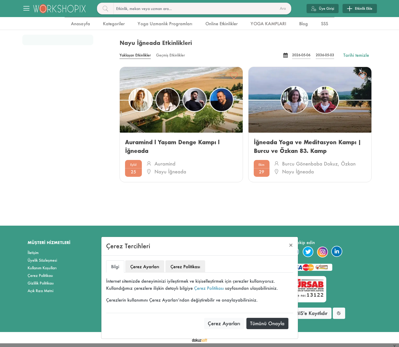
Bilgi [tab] (115, 266)
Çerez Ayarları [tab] (144, 266)
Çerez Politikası (209, 288)
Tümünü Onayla (267, 323)
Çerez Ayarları (224, 323)
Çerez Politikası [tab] (185, 266)
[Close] (291, 245)
